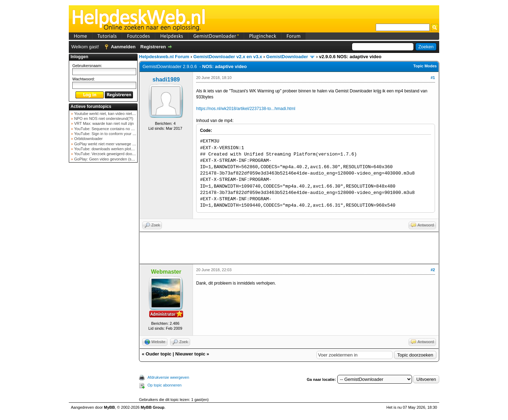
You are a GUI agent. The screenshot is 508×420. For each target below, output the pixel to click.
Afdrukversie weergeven (168, 377)
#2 (433, 270)
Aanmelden (123, 46)
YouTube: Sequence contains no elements (110, 129)
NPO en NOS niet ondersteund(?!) (103, 118)
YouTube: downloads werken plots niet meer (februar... (120, 149)
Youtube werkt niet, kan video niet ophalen (110, 113)
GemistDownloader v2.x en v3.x (227, 56)
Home (80, 36)
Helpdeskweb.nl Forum (164, 56)
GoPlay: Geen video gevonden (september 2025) (116, 159)
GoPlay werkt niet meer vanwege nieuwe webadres (117, 144)
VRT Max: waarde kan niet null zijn (103, 123)
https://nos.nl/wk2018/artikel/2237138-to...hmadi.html (245, 108)
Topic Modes (425, 66)
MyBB (109, 407)
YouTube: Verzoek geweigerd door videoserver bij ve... (120, 154)
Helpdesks (171, 36)
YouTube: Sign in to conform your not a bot (110, 134)
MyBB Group (152, 407)
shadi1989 (166, 80)
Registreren (153, 46)
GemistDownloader (216, 36)
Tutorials (107, 36)
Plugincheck (262, 36)
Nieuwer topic (190, 354)
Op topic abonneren (164, 385)
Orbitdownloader (88, 138)
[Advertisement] (103, 276)
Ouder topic (158, 354)
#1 (433, 77)
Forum (293, 36)
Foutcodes (138, 36)
